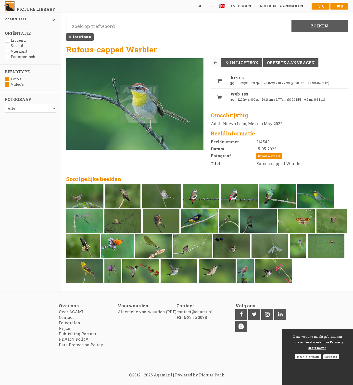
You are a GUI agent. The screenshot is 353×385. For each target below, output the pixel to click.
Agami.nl (163, 374)
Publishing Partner (77, 333)
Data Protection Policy (81, 344)
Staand (14, 45)
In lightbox (244, 62)
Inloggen (241, 6)
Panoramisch (20, 56)
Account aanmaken (281, 6)
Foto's (13, 79)
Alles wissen (80, 37)
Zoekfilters (30, 19)
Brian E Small (269, 156)
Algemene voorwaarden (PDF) (147, 311)
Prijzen (66, 328)
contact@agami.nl (194, 311)
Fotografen (69, 322)
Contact (66, 317)
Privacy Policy (73, 339)
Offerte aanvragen (291, 62)
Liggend (15, 40)
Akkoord (331, 357)
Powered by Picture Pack (199, 374)
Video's (14, 84)
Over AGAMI (71, 311)
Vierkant (16, 51)
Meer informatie (308, 357)
